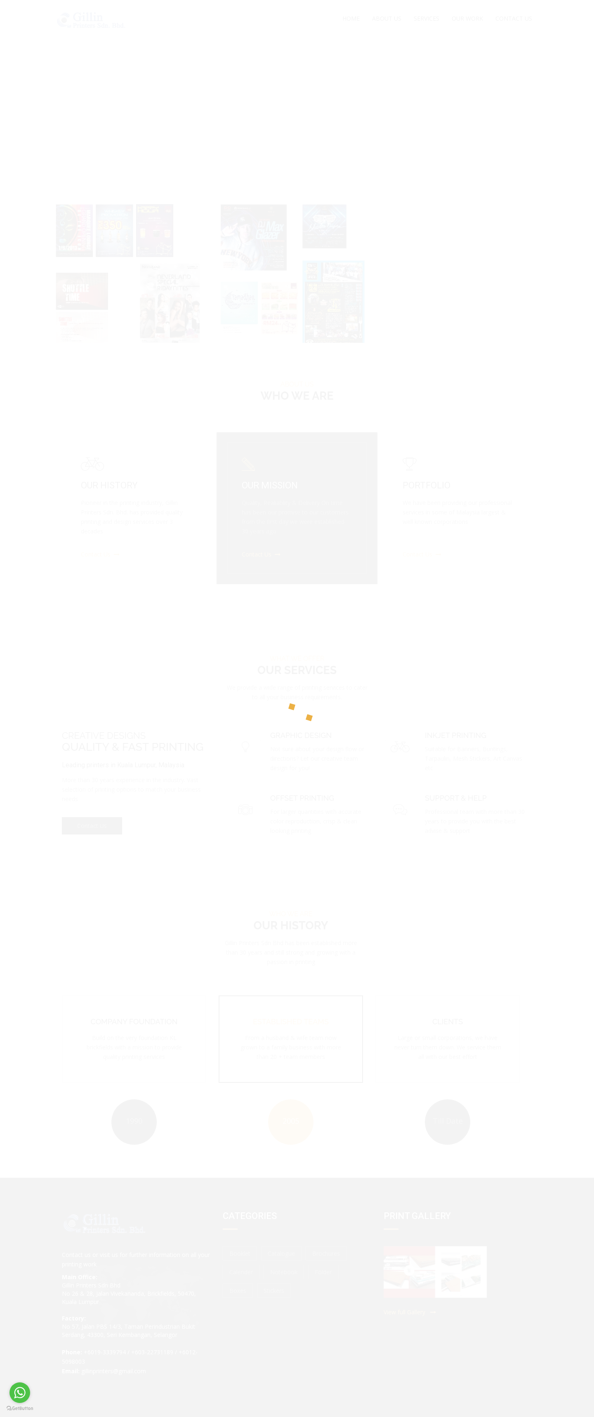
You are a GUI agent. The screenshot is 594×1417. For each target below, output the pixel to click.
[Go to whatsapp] (19, 1392)
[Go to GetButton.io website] (20, 1408)
